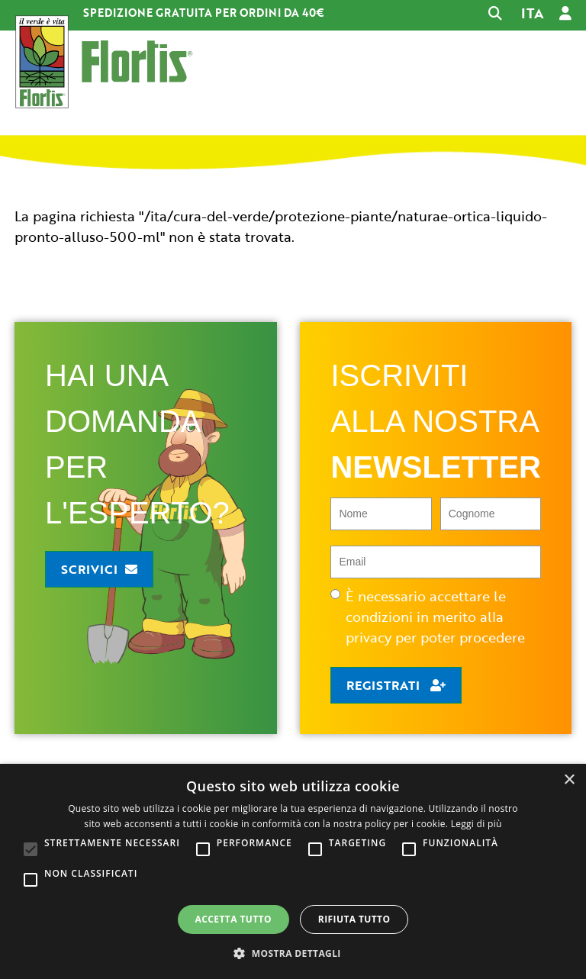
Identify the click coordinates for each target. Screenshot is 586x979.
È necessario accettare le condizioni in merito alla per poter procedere (427, 616)
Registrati (384, 685)
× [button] (569, 780)
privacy (368, 637)
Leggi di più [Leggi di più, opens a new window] (476, 823)
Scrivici (89, 569)
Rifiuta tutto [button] (354, 919)
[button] (293, 953)
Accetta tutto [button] (233, 919)
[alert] (293, 871)
